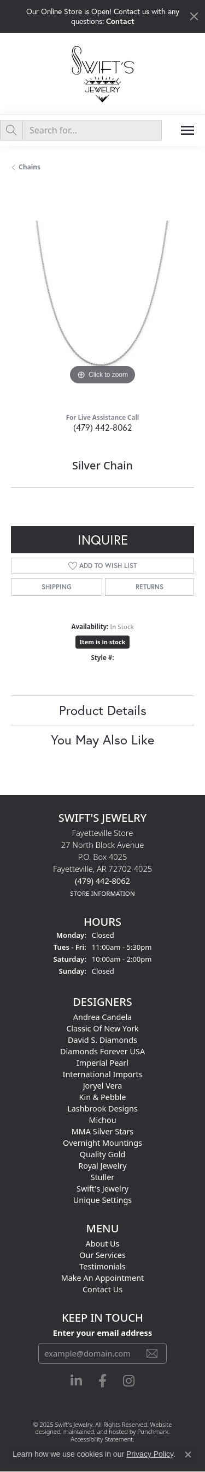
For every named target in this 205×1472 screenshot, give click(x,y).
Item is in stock (103, 642)
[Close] (194, 16)
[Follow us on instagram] (129, 1381)
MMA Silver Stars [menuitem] (103, 1131)
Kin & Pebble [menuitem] (102, 1097)
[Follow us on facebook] (102, 1381)
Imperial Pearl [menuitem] (102, 1063)
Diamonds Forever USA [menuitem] (102, 1051)
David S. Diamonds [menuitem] (102, 1040)
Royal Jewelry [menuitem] (102, 1166)
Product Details (103, 710)
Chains (29, 167)
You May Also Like (102, 739)
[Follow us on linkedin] (76, 1381)
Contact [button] (120, 21)
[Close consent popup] (188, 1454)
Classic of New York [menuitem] (102, 1028)
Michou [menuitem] (102, 1120)
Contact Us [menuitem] (102, 1289)
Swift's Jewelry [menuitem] (102, 1188)
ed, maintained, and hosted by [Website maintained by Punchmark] (95, 1432)
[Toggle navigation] (187, 130)
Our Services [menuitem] (102, 1255)
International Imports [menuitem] (103, 1074)
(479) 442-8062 (102, 427)
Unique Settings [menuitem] (102, 1200)
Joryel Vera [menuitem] (102, 1085)
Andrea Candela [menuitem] (102, 1017)
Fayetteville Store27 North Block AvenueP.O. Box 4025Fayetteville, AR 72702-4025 (102, 862)
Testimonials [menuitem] (102, 1266)
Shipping (57, 587)
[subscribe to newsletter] (152, 1353)
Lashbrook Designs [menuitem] (102, 1108)
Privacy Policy (149, 1454)
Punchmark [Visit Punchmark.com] (152, 1432)
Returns (149, 587)
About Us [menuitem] (103, 1243)
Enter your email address (102, 1333)
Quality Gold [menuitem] (103, 1154)
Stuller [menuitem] (102, 1177)
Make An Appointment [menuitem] (102, 1278)
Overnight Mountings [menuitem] (102, 1143)
